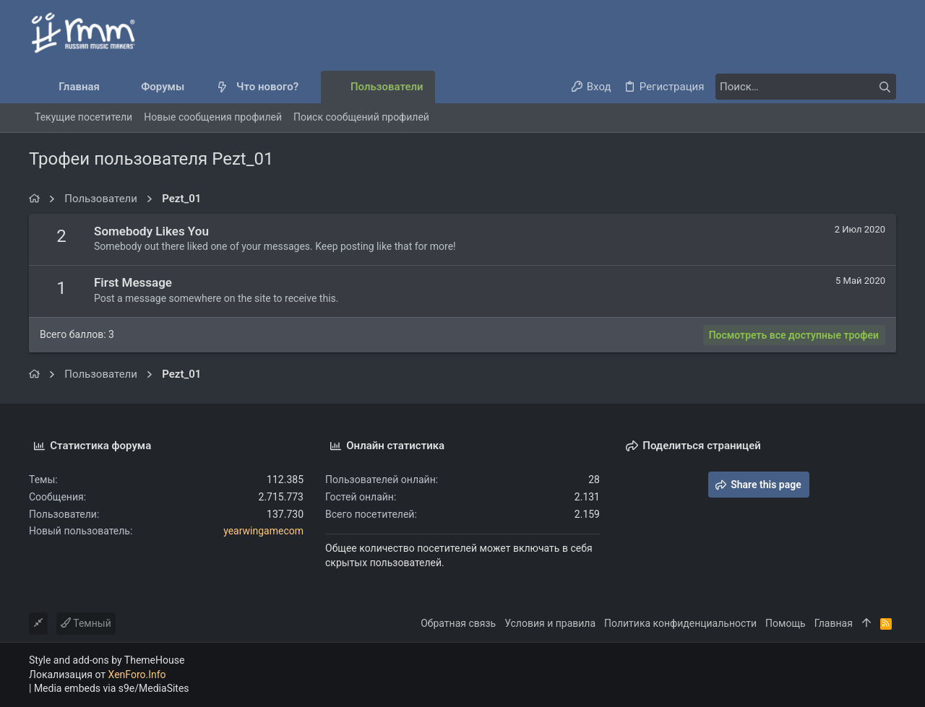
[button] (196, 87)
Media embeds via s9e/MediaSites (111, 688)
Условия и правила (549, 623)
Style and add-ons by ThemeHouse (106, 660)
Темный (86, 623)
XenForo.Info (137, 674)
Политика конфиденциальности (680, 623)
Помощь (785, 623)
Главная (833, 623)
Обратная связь (458, 623)
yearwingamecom (263, 531)
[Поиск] (805, 87)
